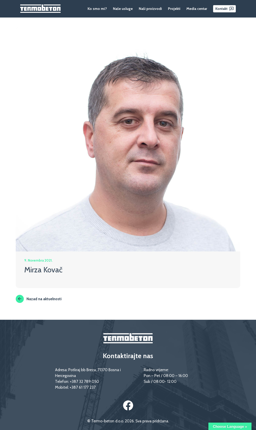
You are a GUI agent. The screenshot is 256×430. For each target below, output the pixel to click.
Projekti (174, 9)
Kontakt (221, 9)
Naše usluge (123, 9)
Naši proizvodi (150, 9)
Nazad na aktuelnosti (39, 299)
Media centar (196, 9)
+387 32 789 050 (84, 381)
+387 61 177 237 (83, 387)
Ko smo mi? (97, 9)
